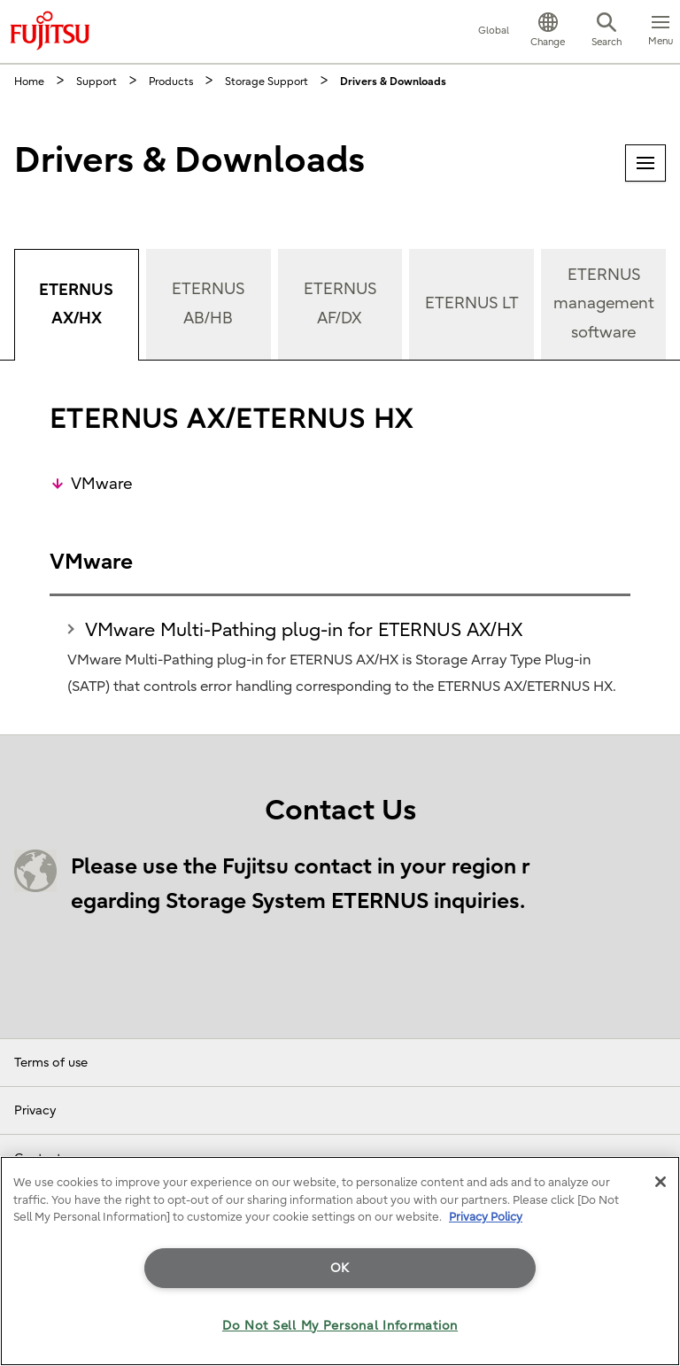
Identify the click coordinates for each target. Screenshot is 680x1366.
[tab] (76, 304)
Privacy (35, 1110)
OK (340, 1268)
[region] (340, 1261)
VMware (101, 484)
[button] (547, 31)
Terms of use (51, 1062)
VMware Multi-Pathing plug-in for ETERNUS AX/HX (303, 629)
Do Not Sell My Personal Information (340, 1325)
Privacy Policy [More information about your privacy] (485, 1216)
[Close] (660, 1181)
